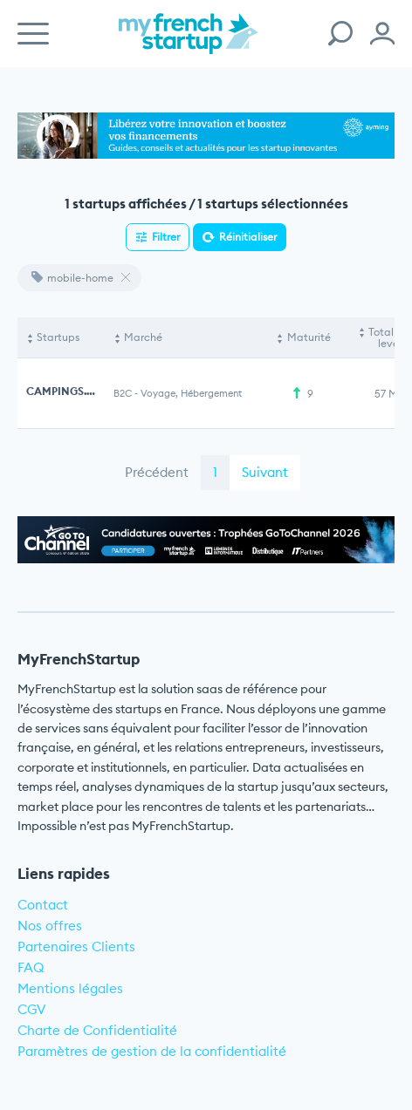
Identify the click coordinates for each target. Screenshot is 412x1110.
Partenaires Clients (76, 946)
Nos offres (49, 925)
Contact (42, 904)
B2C (122, 393)
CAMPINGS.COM (69, 391)
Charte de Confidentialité (97, 1030)
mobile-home (72, 277)
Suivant (265, 472)
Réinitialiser (248, 236)
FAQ (31, 967)
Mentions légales (70, 988)
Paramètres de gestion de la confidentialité (151, 1051)
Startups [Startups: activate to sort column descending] (58, 337)
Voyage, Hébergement (191, 393)
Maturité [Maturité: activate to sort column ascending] (309, 337)
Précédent (157, 472)
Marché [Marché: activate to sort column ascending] (143, 337)
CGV (31, 1009)
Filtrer (166, 236)
